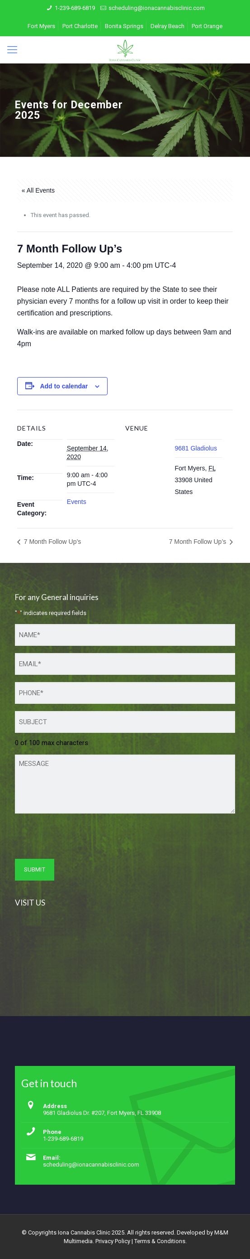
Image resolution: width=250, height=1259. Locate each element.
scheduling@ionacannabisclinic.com (156, 8)
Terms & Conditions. (160, 1241)
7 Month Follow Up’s (51, 541)
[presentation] (83, 838)
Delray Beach (167, 26)
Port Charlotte (80, 26)
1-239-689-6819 (75, 8)
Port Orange (207, 26)
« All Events (38, 190)
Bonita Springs (124, 26)
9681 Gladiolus (196, 448)
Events (76, 501)
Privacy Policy (112, 1241)
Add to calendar (64, 386)
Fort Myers (41, 26)
